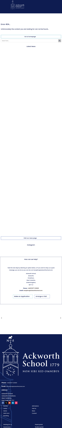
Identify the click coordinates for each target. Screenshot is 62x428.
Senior (5, 411)
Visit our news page (30, 238)
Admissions (35, 406)
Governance (7, 427)
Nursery (5, 406)
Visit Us (34, 408)
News (33, 411)
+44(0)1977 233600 (33, 288)
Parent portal (39, 424)
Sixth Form (6, 413)
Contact (34, 413)
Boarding (6, 416)
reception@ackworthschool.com (32, 290)
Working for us (7, 424)
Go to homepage (30, 37)
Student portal (39, 427)
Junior (5, 408)
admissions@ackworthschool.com (15, 386)
